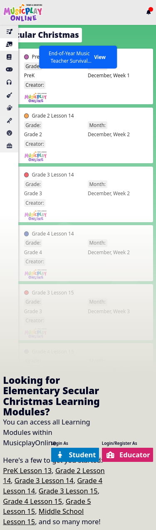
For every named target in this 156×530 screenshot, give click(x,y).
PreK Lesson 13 (27, 470)
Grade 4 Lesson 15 (32, 501)
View (100, 57)
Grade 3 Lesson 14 (44, 480)
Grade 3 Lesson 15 (68, 491)
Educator (128, 454)
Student (76, 454)
